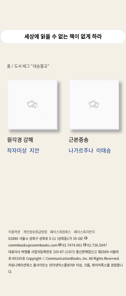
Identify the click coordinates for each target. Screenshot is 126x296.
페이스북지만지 (84, 232)
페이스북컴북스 (60, 232)
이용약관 (14, 232)
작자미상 (17, 150)
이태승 (103, 150)
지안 (34, 150)
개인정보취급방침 (35, 232)
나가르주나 (81, 150)
